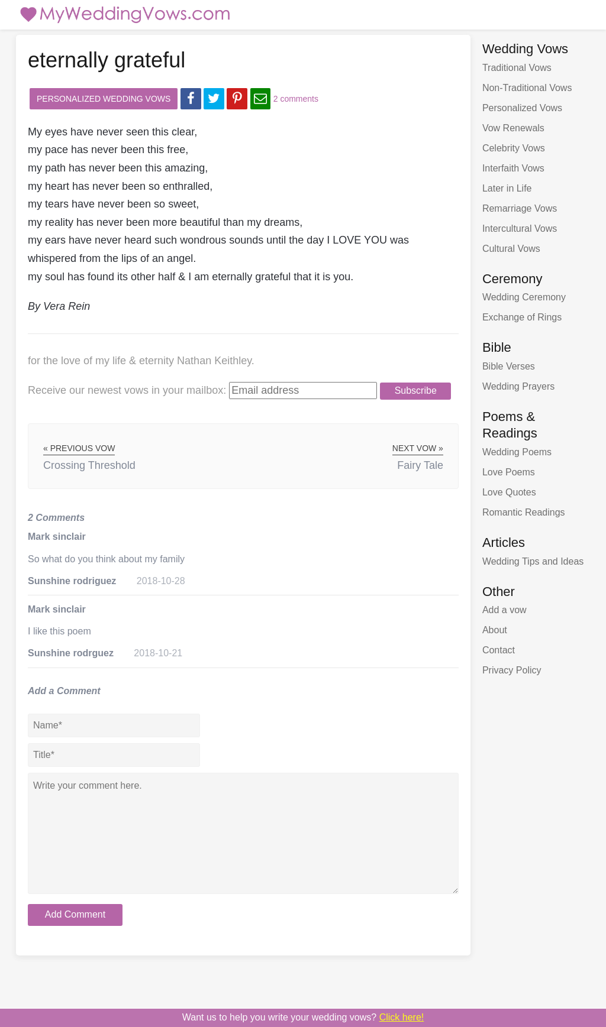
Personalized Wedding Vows (103, 98)
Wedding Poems (517, 452)
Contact (498, 650)
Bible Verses (508, 366)
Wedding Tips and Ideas (533, 561)
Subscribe (416, 390)
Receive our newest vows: (127, 390)
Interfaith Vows (513, 168)
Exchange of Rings (522, 317)
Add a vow (504, 610)
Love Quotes (509, 492)
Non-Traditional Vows (527, 88)
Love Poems (508, 472)
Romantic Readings (523, 512)
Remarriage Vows (519, 208)
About (494, 630)
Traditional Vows (517, 68)
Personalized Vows (522, 108)
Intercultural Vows (519, 228)
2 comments (295, 98)
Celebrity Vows (513, 148)
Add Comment (75, 914)
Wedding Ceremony (524, 297)
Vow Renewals (513, 128)
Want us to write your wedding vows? (303, 1017)
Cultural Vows (511, 249)
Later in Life (507, 188)
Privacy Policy (511, 670)
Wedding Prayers (518, 386)
